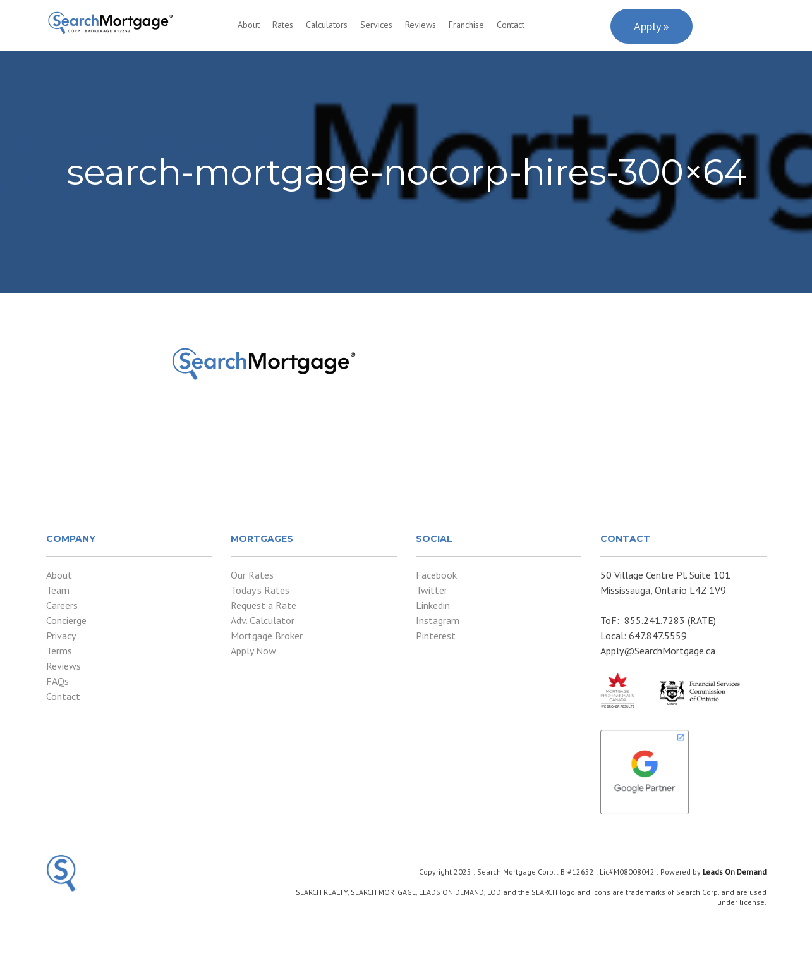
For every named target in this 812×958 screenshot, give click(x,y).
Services (376, 24)
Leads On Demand (735, 871)
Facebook (436, 574)
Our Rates (252, 574)
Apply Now (253, 650)
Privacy (61, 635)
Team (58, 590)
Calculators (327, 24)
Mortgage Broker (267, 635)
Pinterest (436, 635)
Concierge (66, 620)
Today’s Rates (260, 590)
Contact (510, 24)
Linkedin (433, 605)
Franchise (466, 24)
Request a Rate (263, 605)
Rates (282, 24)
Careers (62, 605)
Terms (59, 650)
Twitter (431, 590)
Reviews (420, 24)
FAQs (57, 681)
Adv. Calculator (262, 620)
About (249, 24)
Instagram (437, 620)
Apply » (651, 26)
